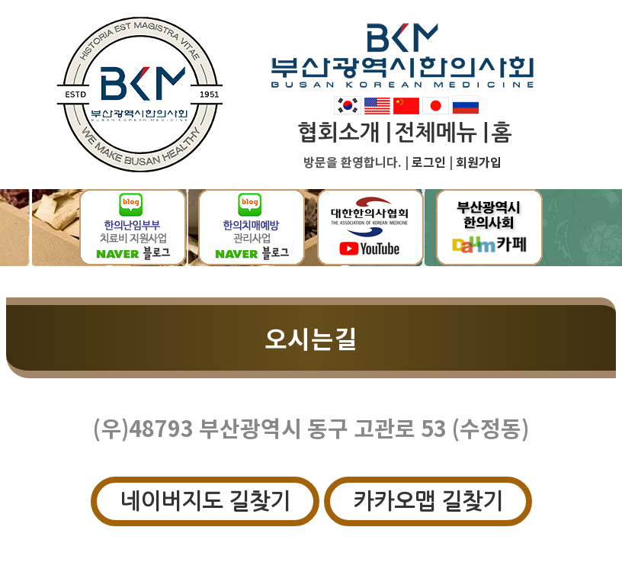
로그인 (429, 162)
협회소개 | (344, 132)
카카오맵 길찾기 (428, 501)
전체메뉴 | (441, 132)
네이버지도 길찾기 (205, 501)
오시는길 (311, 337)
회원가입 (479, 162)
